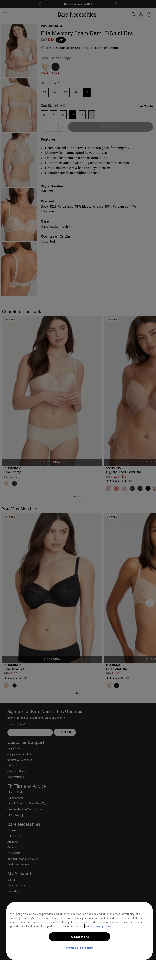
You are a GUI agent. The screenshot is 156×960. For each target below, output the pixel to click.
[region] (79, 931)
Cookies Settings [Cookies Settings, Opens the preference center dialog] (79, 947)
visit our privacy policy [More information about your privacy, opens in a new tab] (98, 926)
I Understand (79, 936)
